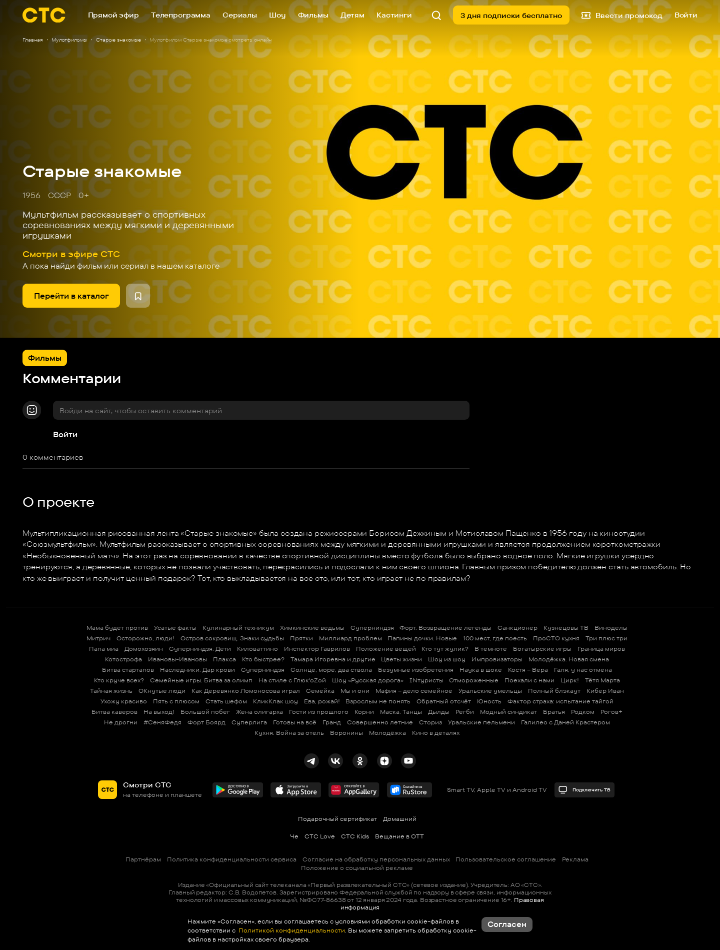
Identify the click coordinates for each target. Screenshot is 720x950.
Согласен (507, 924)
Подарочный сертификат (337, 818)
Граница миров (601, 648)
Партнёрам (143, 859)
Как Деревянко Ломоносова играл (246, 690)
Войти (65, 434)
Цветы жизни (401, 659)
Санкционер (518, 627)
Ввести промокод (622, 15)
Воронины (346, 732)
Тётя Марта (602, 680)
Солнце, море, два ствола (331, 669)
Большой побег (205, 711)
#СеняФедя (163, 722)
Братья (554, 711)
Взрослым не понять (378, 701)
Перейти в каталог (71, 296)
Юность (489, 701)
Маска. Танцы (401, 711)
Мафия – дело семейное (414, 690)
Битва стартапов (128, 669)
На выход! (159, 711)
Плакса (224, 659)
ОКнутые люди (162, 690)
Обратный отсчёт (443, 701)
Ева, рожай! (322, 701)
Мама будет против (117, 627)
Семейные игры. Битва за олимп (201, 680)
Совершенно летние (380, 722)
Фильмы (313, 15)
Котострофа (123, 659)
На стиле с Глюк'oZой (292, 680)
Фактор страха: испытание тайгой (561, 701)
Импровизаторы (497, 659)
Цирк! (569, 680)
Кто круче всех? (119, 680)
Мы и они (355, 690)
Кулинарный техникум (238, 627)
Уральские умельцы (490, 690)
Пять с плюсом (176, 701)
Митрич (98, 638)
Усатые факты (175, 627)
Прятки (301, 638)
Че (294, 836)
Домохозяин (143, 648)
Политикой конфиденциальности (291, 930)
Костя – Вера (528, 669)
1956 (31, 195)
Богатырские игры (542, 648)
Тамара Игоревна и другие (333, 659)
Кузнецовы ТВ (566, 627)
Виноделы (611, 627)
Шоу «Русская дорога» (368, 680)
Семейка (320, 690)
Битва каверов (115, 711)
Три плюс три (607, 638)
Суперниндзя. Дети (200, 648)
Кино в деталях (436, 732)
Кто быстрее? (263, 659)
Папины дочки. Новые (422, 638)
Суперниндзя (372, 627)
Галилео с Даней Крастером (565, 722)
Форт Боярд (207, 722)
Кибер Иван (605, 690)
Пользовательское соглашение (506, 859)
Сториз (430, 722)
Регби (465, 711)
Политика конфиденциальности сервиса (231, 859)
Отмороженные (473, 680)
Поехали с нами (529, 680)
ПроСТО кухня (556, 638)
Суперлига (249, 722)
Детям (352, 15)
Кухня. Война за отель (289, 732)
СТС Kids (355, 836)
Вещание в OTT (399, 836)
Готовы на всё (294, 722)
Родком (582, 711)
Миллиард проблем (350, 638)
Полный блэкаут (554, 690)
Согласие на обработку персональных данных (376, 859)
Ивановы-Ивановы (177, 659)
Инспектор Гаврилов (317, 648)
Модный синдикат (508, 711)
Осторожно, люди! (145, 638)
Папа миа (103, 648)
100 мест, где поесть (495, 638)
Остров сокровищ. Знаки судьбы (232, 638)
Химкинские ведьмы (312, 627)
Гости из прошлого (318, 711)
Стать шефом (226, 701)
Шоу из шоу (447, 659)
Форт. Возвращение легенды (446, 627)
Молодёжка (387, 732)
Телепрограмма (180, 15)
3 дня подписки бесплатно (511, 15)
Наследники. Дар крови (197, 669)
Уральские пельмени (481, 722)
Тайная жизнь (111, 690)
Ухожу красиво (123, 701)
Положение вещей (386, 648)
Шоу (277, 15)
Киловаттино (257, 648)
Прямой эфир (113, 15)
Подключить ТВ (584, 789)
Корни (364, 711)
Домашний (399, 818)
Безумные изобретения (416, 669)
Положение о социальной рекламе (357, 867)
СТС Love (319, 836)
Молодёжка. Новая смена (568, 659)
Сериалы (239, 15)
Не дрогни (121, 722)
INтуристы (427, 680)
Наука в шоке (481, 669)
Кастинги (394, 15)
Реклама (575, 859)
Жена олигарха (259, 711)
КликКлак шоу (275, 701)
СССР (59, 195)
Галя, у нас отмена (583, 669)
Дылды (439, 711)
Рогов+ (611, 711)
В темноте (490, 648)
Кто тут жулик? (445, 648)
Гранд (331, 722)
